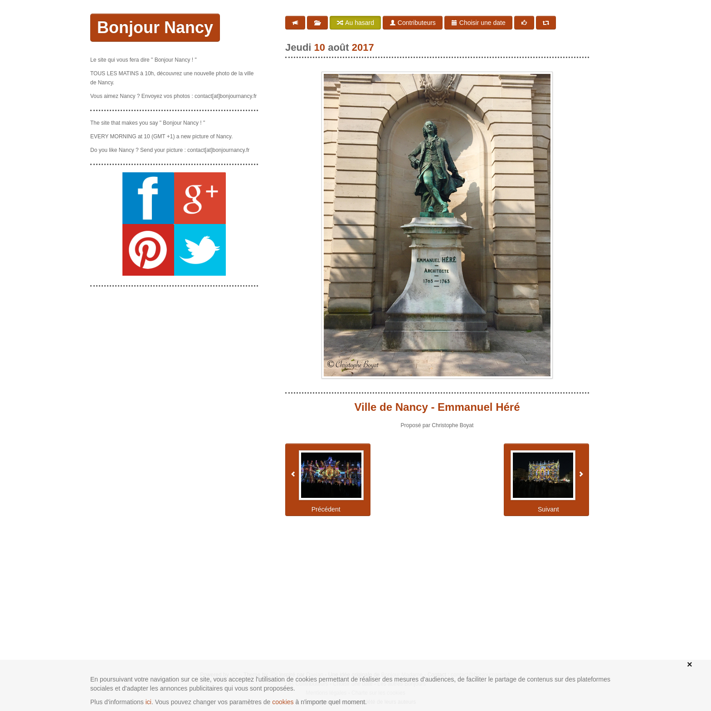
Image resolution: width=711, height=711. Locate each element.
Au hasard (355, 22)
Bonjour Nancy (155, 27)
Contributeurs (413, 22)
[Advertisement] (174, 350)
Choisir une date (478, 22)
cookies (282, 702)
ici (148, 702)
